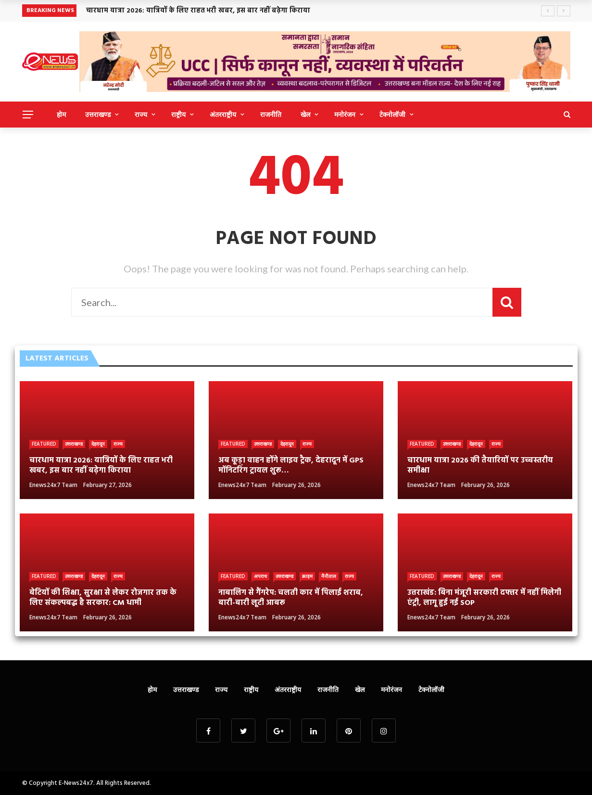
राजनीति (270, 114)
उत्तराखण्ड (98, 114)
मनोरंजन (344, 114)
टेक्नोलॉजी (392, 114)
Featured (44, 443)
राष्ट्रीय (178, 114)
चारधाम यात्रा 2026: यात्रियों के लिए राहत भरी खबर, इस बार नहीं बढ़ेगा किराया (198, 10)
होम (61, 114)
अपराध (260, 576)
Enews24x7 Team (53, 485)
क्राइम (307, 576)
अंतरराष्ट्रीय (223, 114)
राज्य (141, 114)
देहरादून (98, 443)
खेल (305, 114)
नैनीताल (328, 576)
